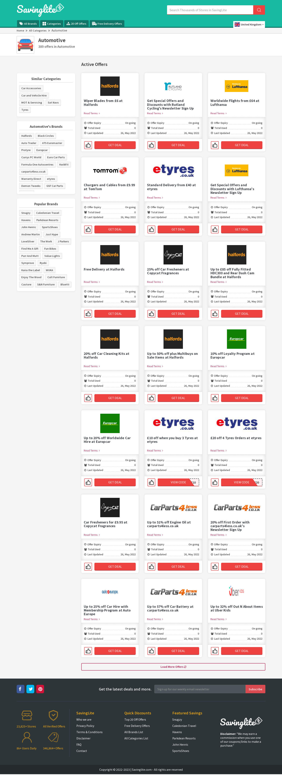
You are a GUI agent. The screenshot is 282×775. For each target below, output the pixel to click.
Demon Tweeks (31, 186)
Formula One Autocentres (37, 164)
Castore (26, 284)
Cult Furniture (56, 277)
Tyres (24, 109)
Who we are (83, 720)
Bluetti (65, 284)
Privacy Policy (85, 726)
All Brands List (133, 733)
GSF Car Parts (54, 186)
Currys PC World (31, 157)
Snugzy (25, 213)
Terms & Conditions (89, 733)
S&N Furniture (46, 284)
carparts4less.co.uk (33, 171)
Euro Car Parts (56, 157)
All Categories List (136, 739)
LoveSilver (27, 241)
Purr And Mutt (30, 256)
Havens (26, 220)
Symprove (27, 263)
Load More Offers (173, 667)
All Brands (28, 23)
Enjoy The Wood (31, 277)
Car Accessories (31, 88)
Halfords (26, 136)
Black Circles (46, 136)
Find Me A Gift (29, 248)
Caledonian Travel (47, 213)
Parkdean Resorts (47, 220)
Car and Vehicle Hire (34, 95)
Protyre (26, 150)
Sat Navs (53, 102)
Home (20, 30)
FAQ (78, 745)
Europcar (42, 150)
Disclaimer (83, 739)
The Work (46, 241)
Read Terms (92, 113)
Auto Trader (28, 143)
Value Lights (52, 256)
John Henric (28, 227)
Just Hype (52, 234)
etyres (51, 179)
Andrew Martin (30, 234)
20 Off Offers (76, 23)
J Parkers (63, 241)
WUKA (49, 270)
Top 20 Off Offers (135, 720)
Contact (81, 751)
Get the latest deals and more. (125, 689)
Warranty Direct (31, 179)
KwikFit (64, 164)
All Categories (38, 30)
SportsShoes (50, 227)
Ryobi (43, 263)
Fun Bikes (50, 248)
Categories (51, 24)
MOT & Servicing (31, 102)
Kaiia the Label (30, 270)
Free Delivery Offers (107, 23)
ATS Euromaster (52, 143)
